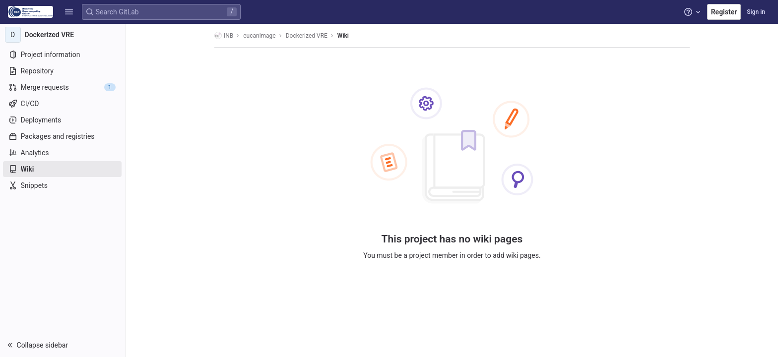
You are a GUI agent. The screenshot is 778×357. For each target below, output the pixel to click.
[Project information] (63, 54)
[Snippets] (63, 185)
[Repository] (63, 71)
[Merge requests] (63, 87)
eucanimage (260, 35)
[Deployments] (63, 120)
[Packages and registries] (63, 136)
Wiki (343, 35)
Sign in (756, 11)
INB (224, 35)
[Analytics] (63, 153)
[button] (69, 12)
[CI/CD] (63, 104)
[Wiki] (63, 169)
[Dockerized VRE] (63, 35)
